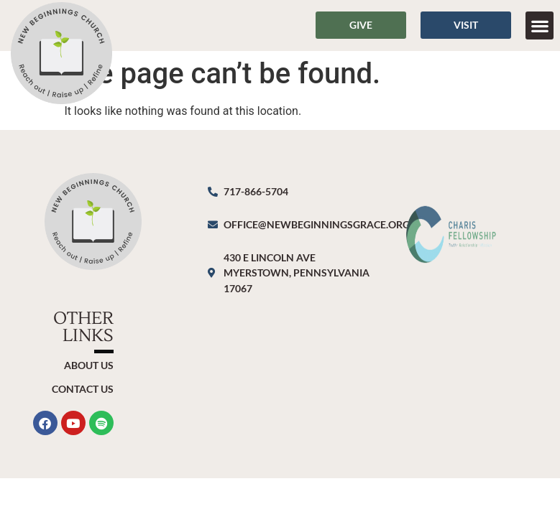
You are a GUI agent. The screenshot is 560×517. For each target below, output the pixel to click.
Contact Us (83, 389)
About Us (89, 365)
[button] (539, 25)
